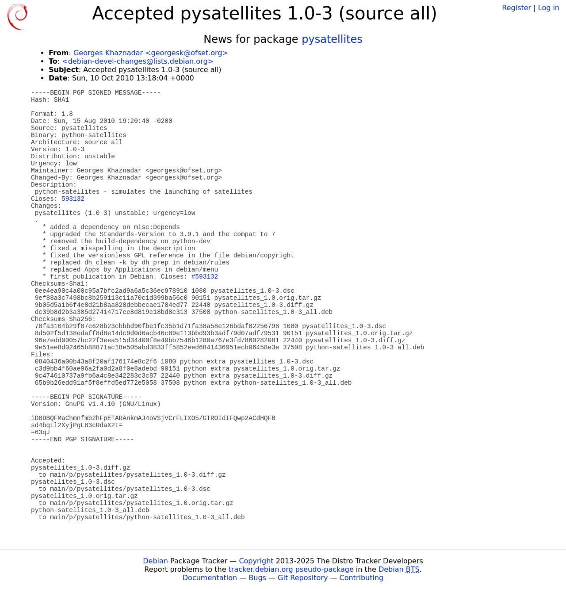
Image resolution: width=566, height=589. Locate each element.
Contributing (362, 578)
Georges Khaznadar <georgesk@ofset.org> (150, 53)
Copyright (256, 561)
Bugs (257, 578)
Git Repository (303, 578)
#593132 (204, 276)
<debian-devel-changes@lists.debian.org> (138, 61)
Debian (155, 561)
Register (516, 8)
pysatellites (332, 39)
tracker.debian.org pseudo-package (291, 569)
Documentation (210, 578)
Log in (548, 8)
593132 (72, 199)
